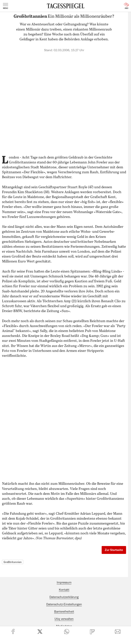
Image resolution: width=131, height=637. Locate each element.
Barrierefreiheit (64, 611)
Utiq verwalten (64, 618)
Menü (5, 6)
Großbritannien (13, 562)
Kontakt (64, 589)
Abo (126, 6)
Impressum (64, 582)
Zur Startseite (114, 550)
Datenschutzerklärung (64, 597)
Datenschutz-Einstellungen (64, 604)
